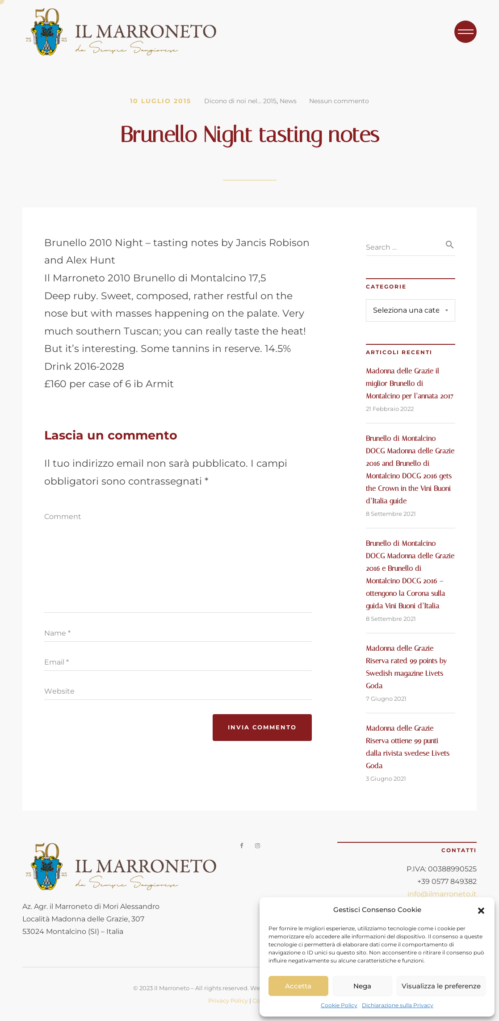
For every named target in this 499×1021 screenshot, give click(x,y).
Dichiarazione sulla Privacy (397, 1005)
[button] (481, 909)
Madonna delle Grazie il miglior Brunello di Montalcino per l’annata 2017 (409, 383)
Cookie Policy (339, 1005)
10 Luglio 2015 (160, 101)
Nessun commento (339, 101)
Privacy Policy (228, 1000)
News (288, 101)
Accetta (298, 986)
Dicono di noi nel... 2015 (240, 101)
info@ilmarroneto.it (442, 894)
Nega (362, 986)
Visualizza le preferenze (441, 986)
